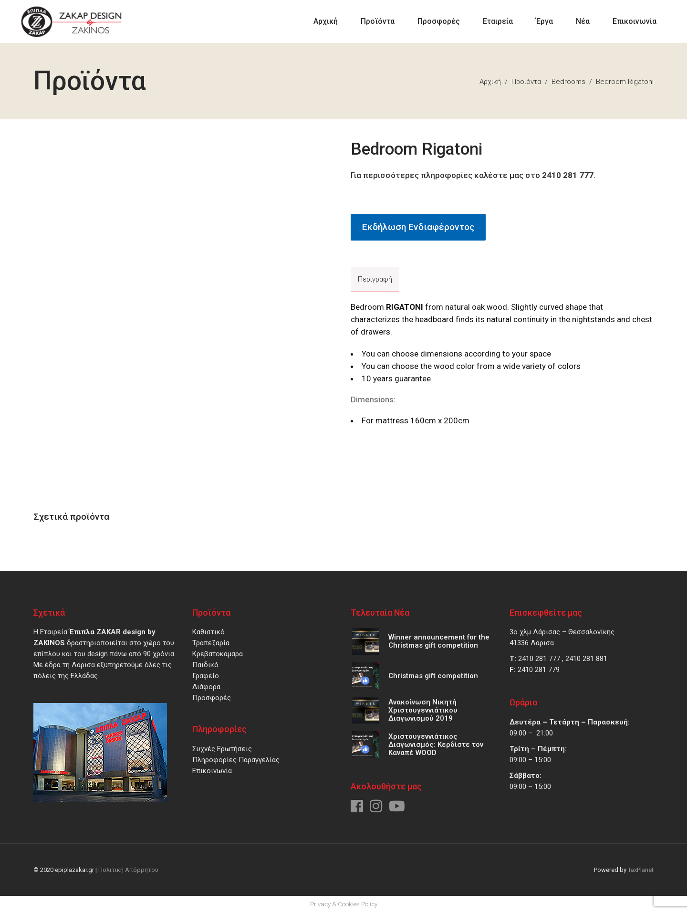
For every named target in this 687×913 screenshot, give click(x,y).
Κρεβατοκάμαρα (217, 654)
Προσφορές (211, 697)
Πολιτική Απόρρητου (128, 869)
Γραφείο (205, 676)
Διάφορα (206, 686)
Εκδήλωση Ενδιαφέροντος (418, 226)
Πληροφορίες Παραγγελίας (236, 760)
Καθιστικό (208, 632)
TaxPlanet (641, 869)
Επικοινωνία (212, 770)
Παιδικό (205, 665)
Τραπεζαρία (210, 643)
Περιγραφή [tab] (375, 279)
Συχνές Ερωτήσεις (222, 749)
